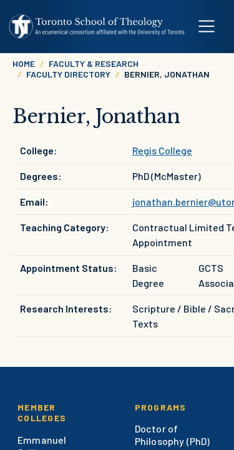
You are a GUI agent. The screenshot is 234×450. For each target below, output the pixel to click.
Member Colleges (41, 413)
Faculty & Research (94, 63)
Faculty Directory (68, 74)
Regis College (162, 150)
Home (23, 63)
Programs (161, 407)
